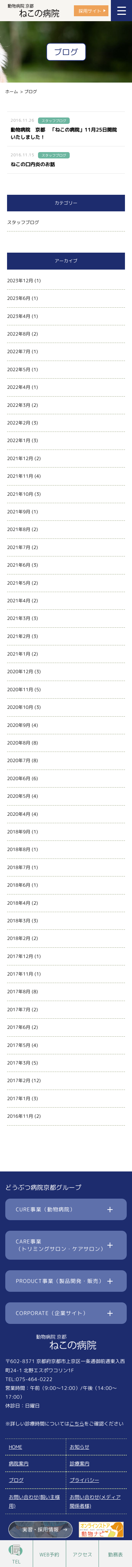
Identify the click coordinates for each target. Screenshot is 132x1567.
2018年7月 (18, 867)
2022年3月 (18, 405)
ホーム (11, 92)
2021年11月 (20, 476)
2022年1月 (18, 440)
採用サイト (89, 10)
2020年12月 (20, 671)
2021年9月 (18, 511)
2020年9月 (18, 725)
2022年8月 (18, 334)
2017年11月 (20, 974)
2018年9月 (18, 831)
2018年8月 (18, 849)
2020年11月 (20, 689)
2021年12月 (20, 458)
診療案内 (79, 1463)
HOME (15, 1447)
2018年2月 (18, 938)
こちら (76, 1423)
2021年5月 (18, 583)
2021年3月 (18, 618)
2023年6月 (18, 298)
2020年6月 (18, 778)
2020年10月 (20, 707)
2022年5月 (18, 369)
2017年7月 (18, 1009)
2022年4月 (18, 387)
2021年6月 (18, 565)
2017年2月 (18, 1080)
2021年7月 (18, 547)
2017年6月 (18, 1027)
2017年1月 (18, 1098)
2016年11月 (20, 1116)
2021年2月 (18, 636)
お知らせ (79, 1447)
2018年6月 (18, 885)
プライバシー (84, 1480)
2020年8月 (18, 743)
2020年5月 (18, 796)
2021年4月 (18, 600)
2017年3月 (18, 1063)
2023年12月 (20, 280)
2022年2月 (18, 423)
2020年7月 (18, 760)
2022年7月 (18, 351)
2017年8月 (18, 991)
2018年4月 (18, 903)
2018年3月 (18, 920)
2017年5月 (18, 1045)
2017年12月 (20, 956)
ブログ (16, 1480)
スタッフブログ (23, 222)
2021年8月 (18, 529)
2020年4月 (18, 814)
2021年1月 (18, 654)
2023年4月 (18, 316)
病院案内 (19, 1463)
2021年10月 (20, 494)
